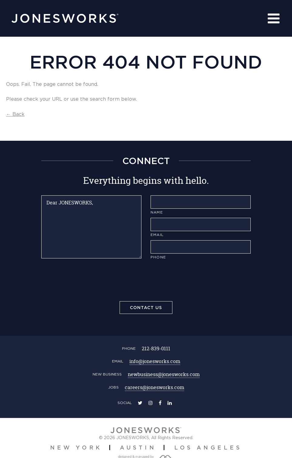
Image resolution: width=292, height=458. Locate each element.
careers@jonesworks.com (154, 387)
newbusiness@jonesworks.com (164, 374)
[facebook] (160, 403)
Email (157, 235)
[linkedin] (170, 403)
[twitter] (140, 403)
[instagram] (150, 403)
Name (157, 212)
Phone (158, 257)
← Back (15, 114)
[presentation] (146, 281)
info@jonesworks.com (154, 361)
